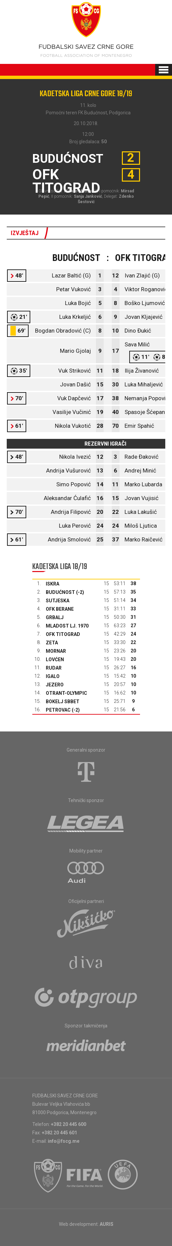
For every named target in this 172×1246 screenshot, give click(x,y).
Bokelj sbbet (62, 701)
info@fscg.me (63, 1141)
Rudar (54, 668)
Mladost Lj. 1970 (67, 626)
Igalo (53, 676)
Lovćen (55, 659)
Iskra (52, 584)
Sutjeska (57, 600)
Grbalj (55, 617)
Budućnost (60, 592)
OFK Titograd (63, 634)
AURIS (106, 1224)
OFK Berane (60, 609)
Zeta (52, 642)
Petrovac (58, 710)
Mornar (56, 651)
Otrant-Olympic (66, 693)
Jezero (55, 684)
